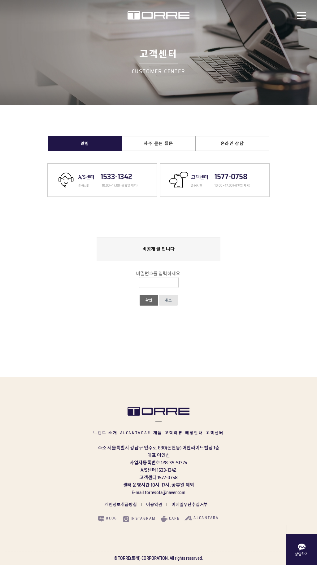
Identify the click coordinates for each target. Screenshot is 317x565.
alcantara (201, 518)
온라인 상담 (232, 143)
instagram (139, 519)
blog (107, 518)
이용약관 (154, 504)
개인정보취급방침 (121, 504)
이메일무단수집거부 (190, 504)
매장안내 (194, 433)
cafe (170, 518)
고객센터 (215, 433)
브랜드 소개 (105, 433)
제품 (157, 433)
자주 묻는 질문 (158, 143)
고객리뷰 (174, 433)
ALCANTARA (135, 433)
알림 (84, 143)
